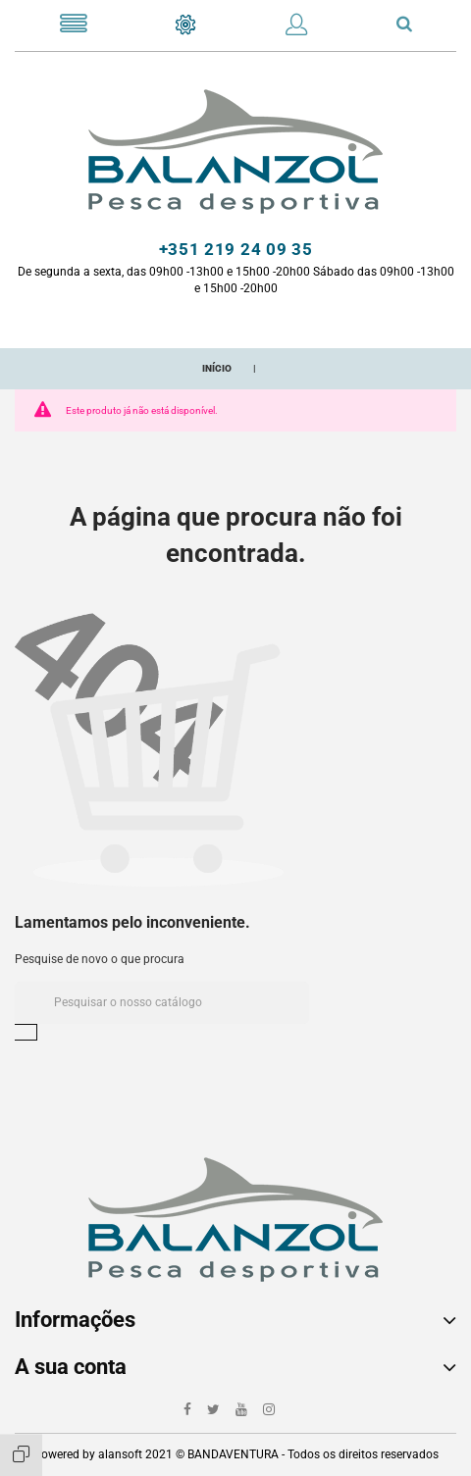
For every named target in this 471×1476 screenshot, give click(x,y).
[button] (296, 28)
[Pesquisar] (162, 1003)
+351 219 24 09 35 (236, 249)
